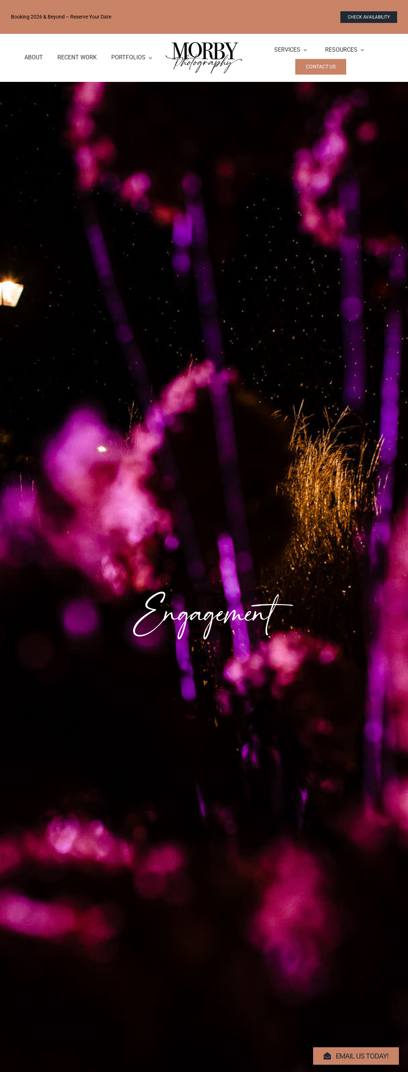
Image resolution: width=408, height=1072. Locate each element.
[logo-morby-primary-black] (204, 45)
